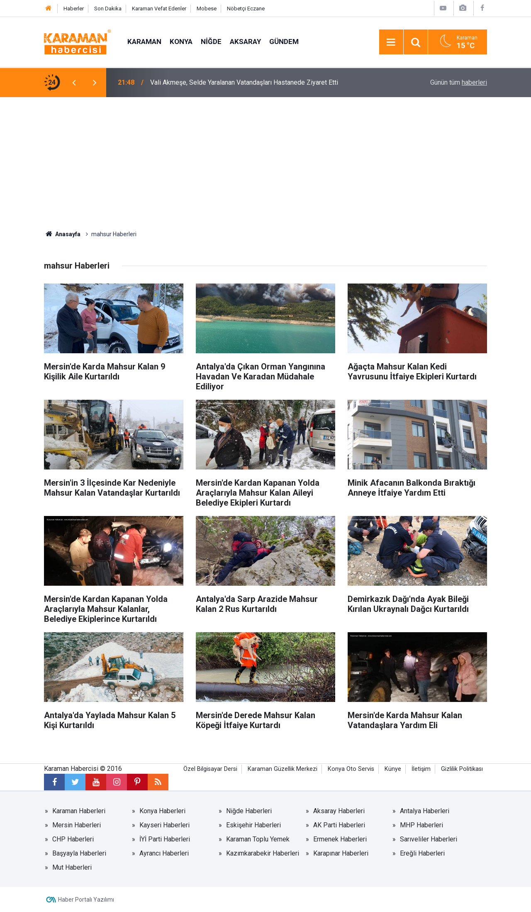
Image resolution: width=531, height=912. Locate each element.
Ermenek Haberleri (340, 839)
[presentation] (73, 83)
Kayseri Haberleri (164, 825)
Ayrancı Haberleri (164, 853)
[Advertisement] (265, 159)
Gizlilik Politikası (462, 769)
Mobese (207, 8)
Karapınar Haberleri (340, 853)
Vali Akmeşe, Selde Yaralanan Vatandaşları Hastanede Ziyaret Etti (244, 82)
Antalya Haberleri (424, 811)
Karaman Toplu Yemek (258, 839)
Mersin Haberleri (76, 825)
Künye (393, 769)
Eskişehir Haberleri (253, 825)
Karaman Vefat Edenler (159, 8)
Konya (181, 41)
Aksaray (245, 41)
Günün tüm (458, 82)
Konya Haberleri (162, 811)
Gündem (284, 41)
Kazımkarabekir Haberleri (262, 853)
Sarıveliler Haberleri (428, 839)
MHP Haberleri (421, 825)
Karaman (144, 41)
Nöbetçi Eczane (246, 8)
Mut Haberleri (72, 867)
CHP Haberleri (73, 839)
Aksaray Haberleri (339, 811)
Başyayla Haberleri (79, 853)
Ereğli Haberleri (422, 853)
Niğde (211, 41)
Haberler (73, 8)
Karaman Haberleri (78, 811)
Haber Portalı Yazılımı (86, 899)
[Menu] (391, 42)
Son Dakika (108, 8)
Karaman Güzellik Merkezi (282, 769)
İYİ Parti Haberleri (164, 839)
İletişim (421, 769)
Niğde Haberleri (249, 811)
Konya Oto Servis (351, 769)
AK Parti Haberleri (339, 825)
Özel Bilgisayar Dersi (210, 769)
